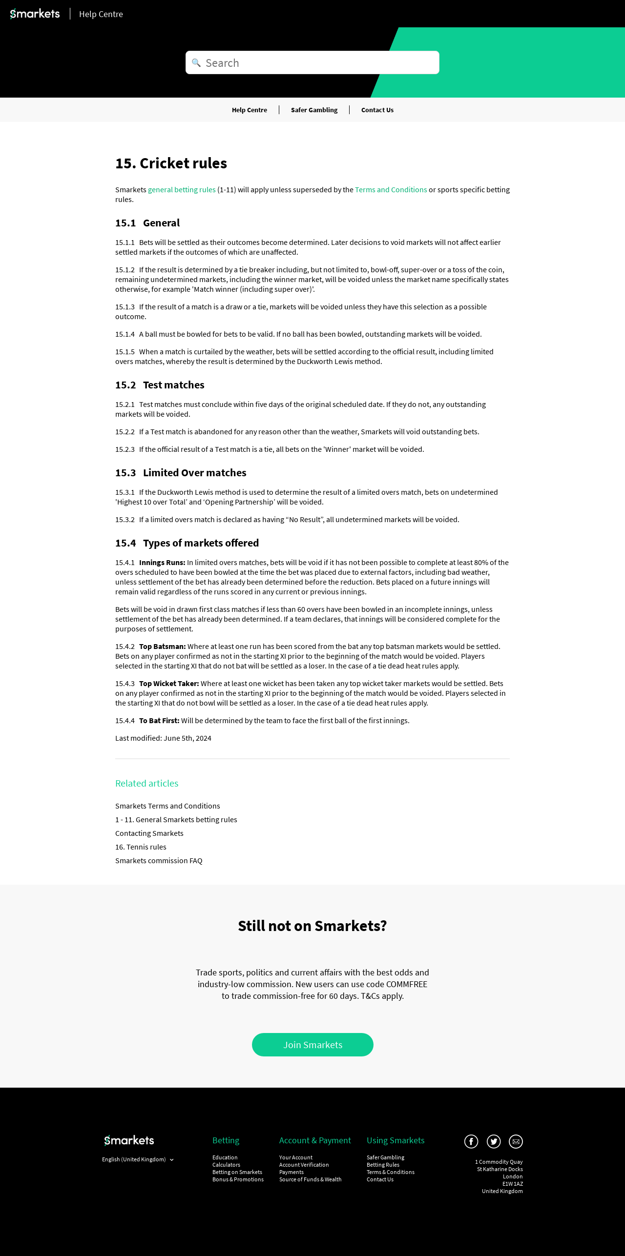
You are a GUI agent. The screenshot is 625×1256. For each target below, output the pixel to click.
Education (225, 1157)
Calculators (226, 1164)
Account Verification (304, 1164)
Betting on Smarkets (237, 1171)
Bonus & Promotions (238, 1179)
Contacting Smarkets (149, 833)
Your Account (295, 1157)
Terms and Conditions (391, 189)
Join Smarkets (312, 1044)
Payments (291, 1171)
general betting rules (182, 189)
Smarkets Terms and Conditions (167, 805)
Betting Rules (383, 1164)
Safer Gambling (314, 109)
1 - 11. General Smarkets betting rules (176, 819)
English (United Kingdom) (134, 1159)
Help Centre (249, 109)
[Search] (312, 62)
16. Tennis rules (141, 846)
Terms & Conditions (391, 1171)
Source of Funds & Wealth (310, 1179)
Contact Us (377, 109)
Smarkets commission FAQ (159, 860)
